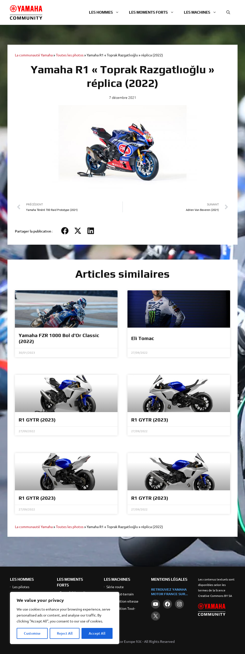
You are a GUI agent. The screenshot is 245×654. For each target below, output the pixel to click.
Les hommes (106, 12)
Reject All (65, 633)
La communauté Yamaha (34, 55)
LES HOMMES (22, 579)
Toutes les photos (69, 55)
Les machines (202, 12)
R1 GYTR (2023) (37, 420)
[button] (228, 12)
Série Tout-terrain (120, 594)
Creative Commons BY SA (215, 596)
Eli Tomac (142, 338)
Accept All (97, 633)
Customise (32, 633)
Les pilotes (20, 586)
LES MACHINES (117, 579)
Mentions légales (169, 579)
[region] (64, 618)
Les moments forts (154, 12)
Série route (115, 586)
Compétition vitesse (122, 601)
